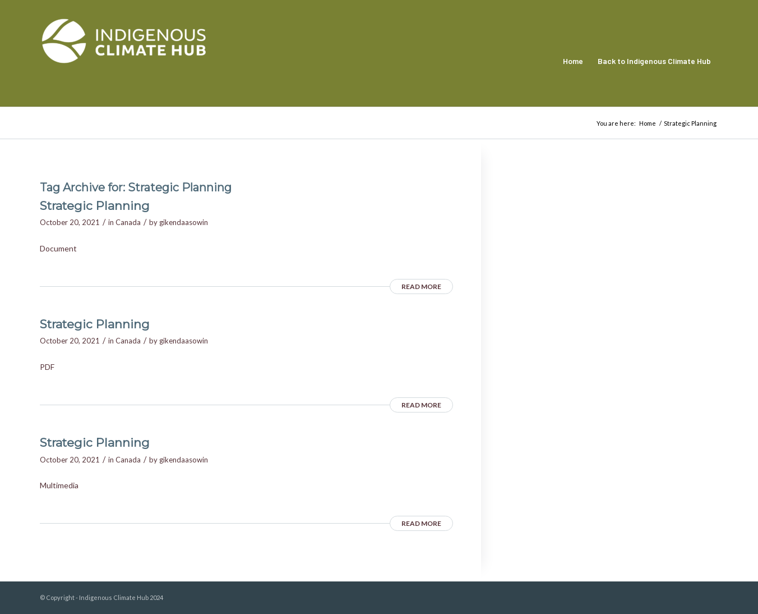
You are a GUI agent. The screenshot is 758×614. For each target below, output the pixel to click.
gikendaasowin (183, 222)
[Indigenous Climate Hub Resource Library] (124, 61)
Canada (128, 222)
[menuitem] (573, 61)
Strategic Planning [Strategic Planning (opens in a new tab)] (95, 206)
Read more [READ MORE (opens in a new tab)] (421, 286)
